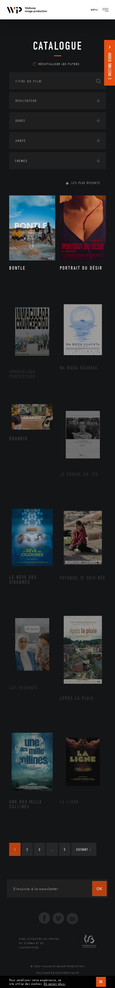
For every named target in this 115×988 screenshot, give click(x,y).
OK (101, 981)
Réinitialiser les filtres (56, 64)
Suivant (83, 849)
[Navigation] (105, 9)
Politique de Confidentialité (57, 973)
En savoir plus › (55, 984)
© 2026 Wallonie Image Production (58, 966)
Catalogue (57, 45)
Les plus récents (86, 183)
